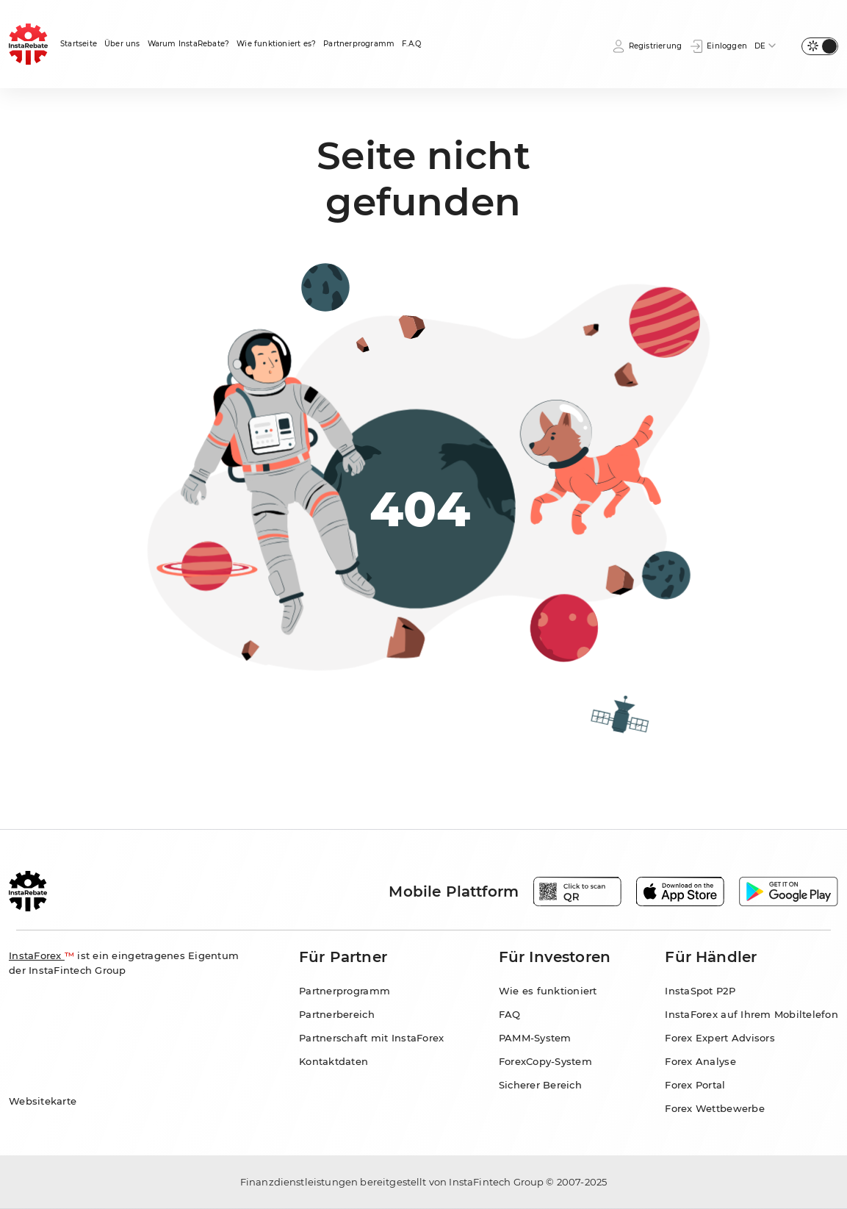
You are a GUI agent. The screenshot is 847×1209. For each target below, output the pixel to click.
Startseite (78, 44)
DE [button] (759, 46)
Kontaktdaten (333, 1061)
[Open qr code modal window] (577, 891)
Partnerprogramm (358, 44)
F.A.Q (411, 44)
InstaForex (37, 955)
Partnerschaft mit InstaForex (371, 1038)
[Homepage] (28, 44)
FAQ (510, 1014)
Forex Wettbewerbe (714, 1108)
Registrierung (646, 46)
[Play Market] (788, 891)
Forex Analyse (700, 1061)
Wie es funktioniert (548, 991)
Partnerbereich (337, 1014)
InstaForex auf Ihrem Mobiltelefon (751, 1014)
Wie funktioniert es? (276, 44)
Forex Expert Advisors (719, 1038)
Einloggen (718, 46)
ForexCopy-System (545, 1061)
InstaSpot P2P (700, 991)
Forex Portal (695, 1085)
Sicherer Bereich (540, 1085)
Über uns (122, 44)
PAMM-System (535, 1038)
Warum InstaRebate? (189, 44)
